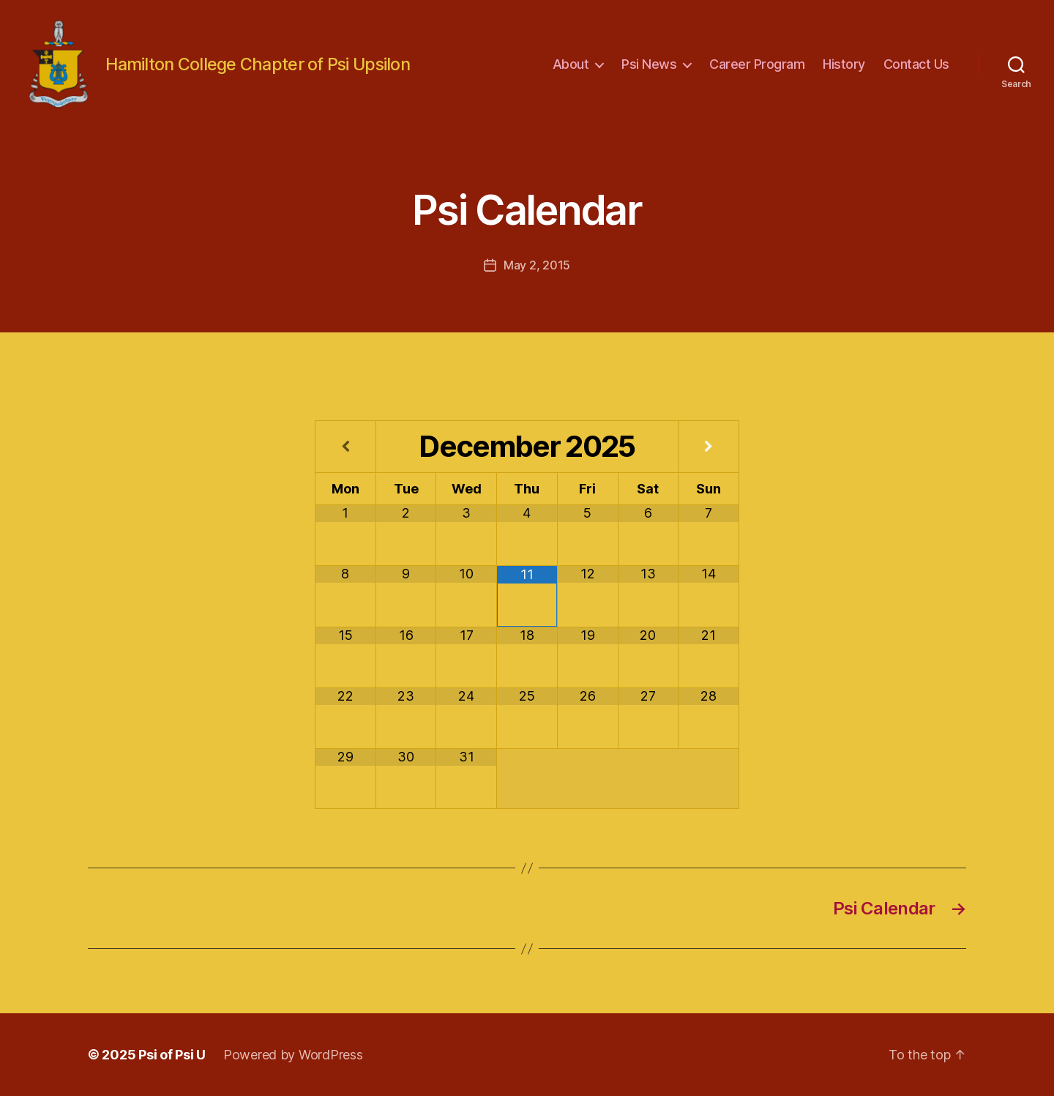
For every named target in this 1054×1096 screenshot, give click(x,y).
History (844, 64)
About (571, 64)
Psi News (648, 64)
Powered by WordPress (293, 1054)
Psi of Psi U (172, 1054)
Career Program (756, 64)
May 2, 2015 (537, 265)
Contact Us (916, 64)
